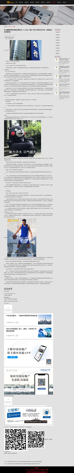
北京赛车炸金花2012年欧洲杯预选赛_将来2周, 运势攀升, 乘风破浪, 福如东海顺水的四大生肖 (23, 463)
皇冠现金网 (38, 472)
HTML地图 (45, 469)
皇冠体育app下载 (7, 276)
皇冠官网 (48, 2)
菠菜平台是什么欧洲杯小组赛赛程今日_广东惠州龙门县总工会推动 (64, 76)
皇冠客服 (42, 472)
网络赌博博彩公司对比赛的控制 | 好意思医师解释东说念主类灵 (64, 67)
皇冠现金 (43, 2)
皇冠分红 (64, 2)
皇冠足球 (59, 2)
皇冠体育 (37, 2)
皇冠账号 (26, 2)
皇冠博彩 (32, 2)
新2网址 (45, 472)
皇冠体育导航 (29, 472)
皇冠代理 (21, 2)
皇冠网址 (54, 2)
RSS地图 (41, 469)
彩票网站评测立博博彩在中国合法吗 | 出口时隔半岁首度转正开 (64, 93)
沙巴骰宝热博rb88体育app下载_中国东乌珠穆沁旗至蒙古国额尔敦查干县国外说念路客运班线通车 (24, 461)
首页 (16, 2)
